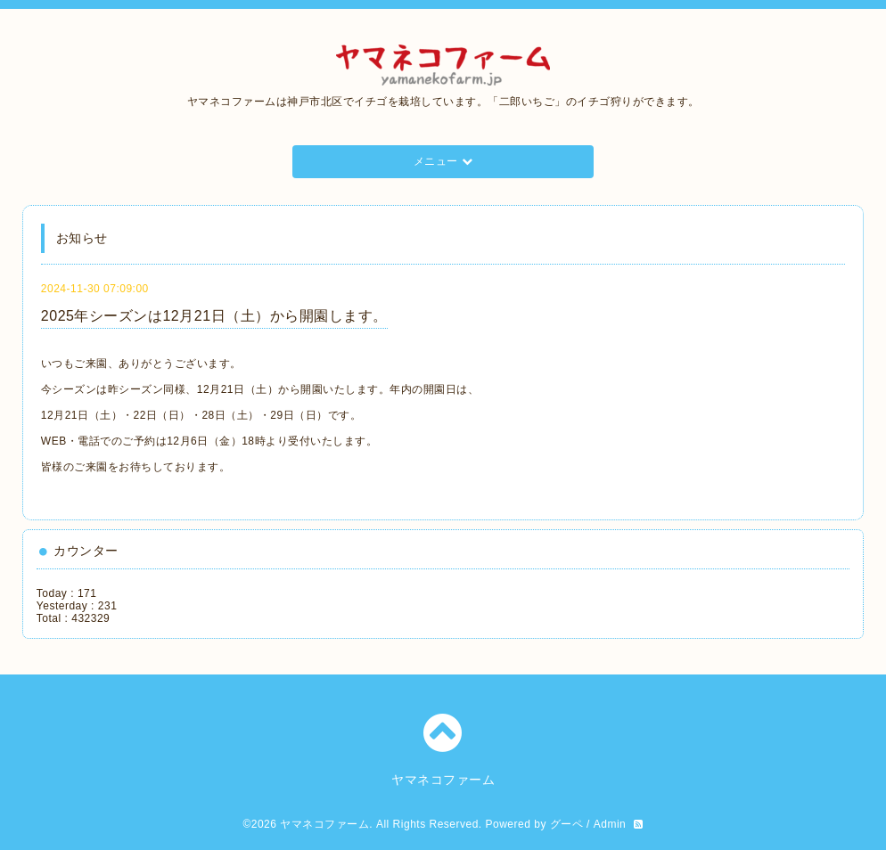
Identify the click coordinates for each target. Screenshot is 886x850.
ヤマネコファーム (324, 824)
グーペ (567, 824)
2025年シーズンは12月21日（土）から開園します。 (214, 315)
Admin (610, 824)
